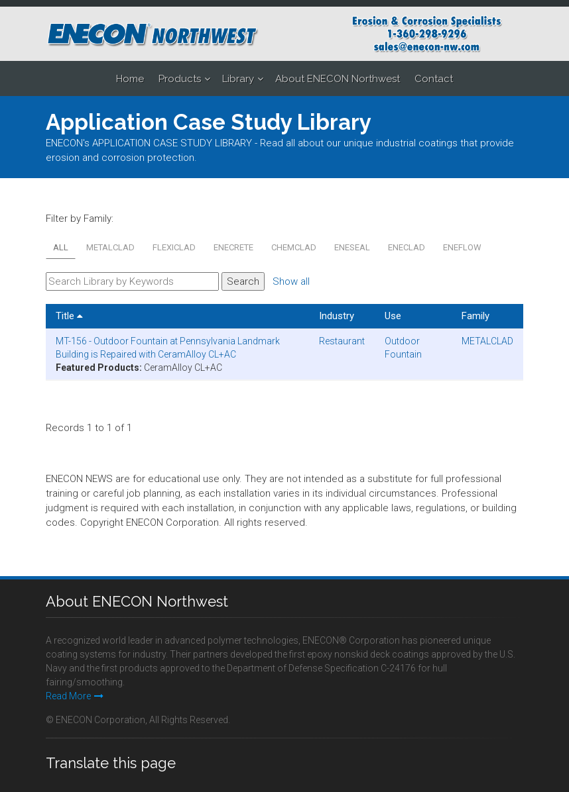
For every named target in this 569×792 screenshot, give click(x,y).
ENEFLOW (462, 247)
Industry (336, 316)
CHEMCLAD (293, 247)
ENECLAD (406, 247)
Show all (291, 281)
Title (69, 316)
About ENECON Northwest (337, 79)
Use (393, 316)
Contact (433, 79)
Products (179, 79)
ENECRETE (233, 247)
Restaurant (342, 341)
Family (475, 316)
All (60, 247)
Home (130, 79)
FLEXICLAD (174, 247)
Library (238, 79)
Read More (74, 696)
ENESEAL (352, 247)
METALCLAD (110, 247)
